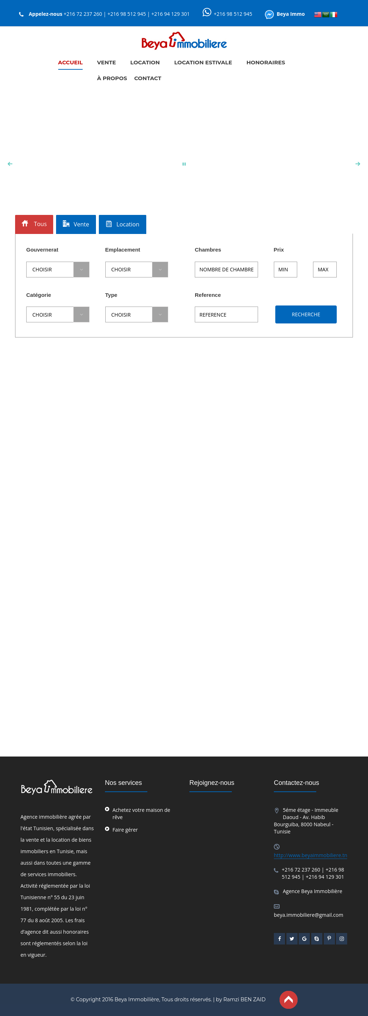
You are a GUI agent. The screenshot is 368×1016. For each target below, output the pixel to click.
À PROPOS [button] (112, 78)
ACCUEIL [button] (70, 62)
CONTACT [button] (147, 78)
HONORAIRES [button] (266, 62)
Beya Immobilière (137, 999)
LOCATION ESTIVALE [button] (203, 62)
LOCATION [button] (145, 62)
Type (111, 295)
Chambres (208, 250)
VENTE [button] (106, 62)
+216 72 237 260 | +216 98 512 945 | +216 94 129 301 (127, 13)
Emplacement (123, 250)
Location (122, 224)
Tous (34, 224)
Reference (208, 295)
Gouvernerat (42, 250)
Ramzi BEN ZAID (244, 999)
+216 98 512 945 (233, 13)
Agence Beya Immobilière (312, 891)
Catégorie (38, 295)
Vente (76, 224)
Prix (279, 250)
